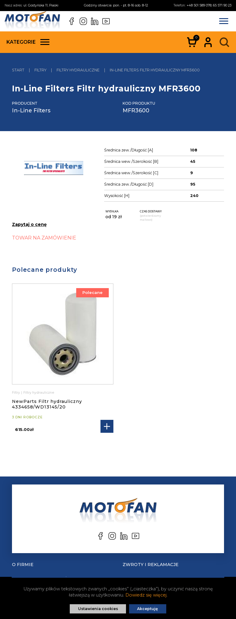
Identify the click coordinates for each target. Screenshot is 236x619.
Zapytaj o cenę (29, 224)
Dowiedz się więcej (146, 595)
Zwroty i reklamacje (151, 564)
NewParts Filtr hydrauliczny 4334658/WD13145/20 (47, 404)
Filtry (16, 393)
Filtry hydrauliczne (38, 393)
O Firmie (22, 564)
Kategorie (27, 42)
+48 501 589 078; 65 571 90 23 (209, 5)
